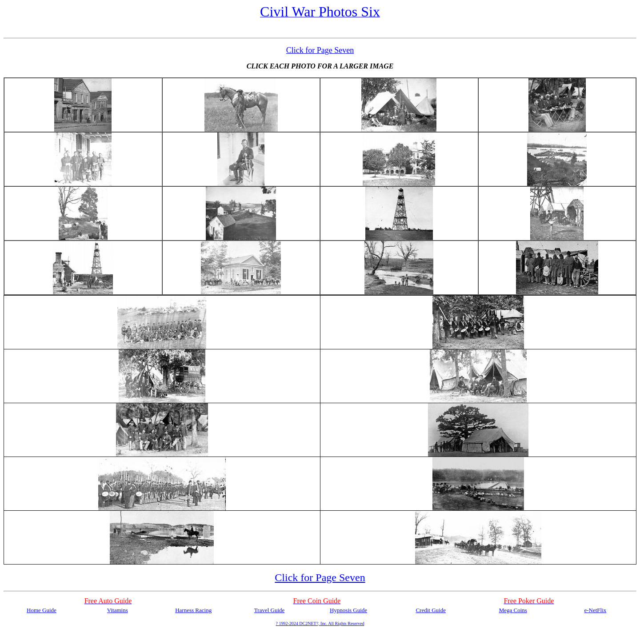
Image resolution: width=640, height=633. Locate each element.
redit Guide (433, 610)
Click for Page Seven (320, 50)
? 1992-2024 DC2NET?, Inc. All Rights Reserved (320, 623)
